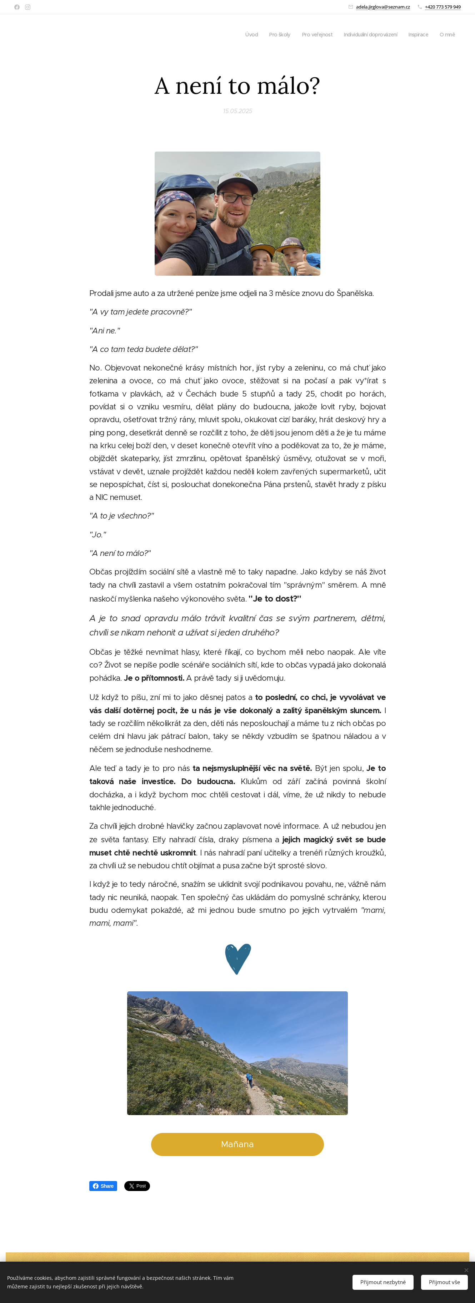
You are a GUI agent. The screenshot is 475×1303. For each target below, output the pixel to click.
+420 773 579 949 (443, 7)
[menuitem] (240, 35)
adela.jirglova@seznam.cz (383, 7)
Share (103, 1186)
